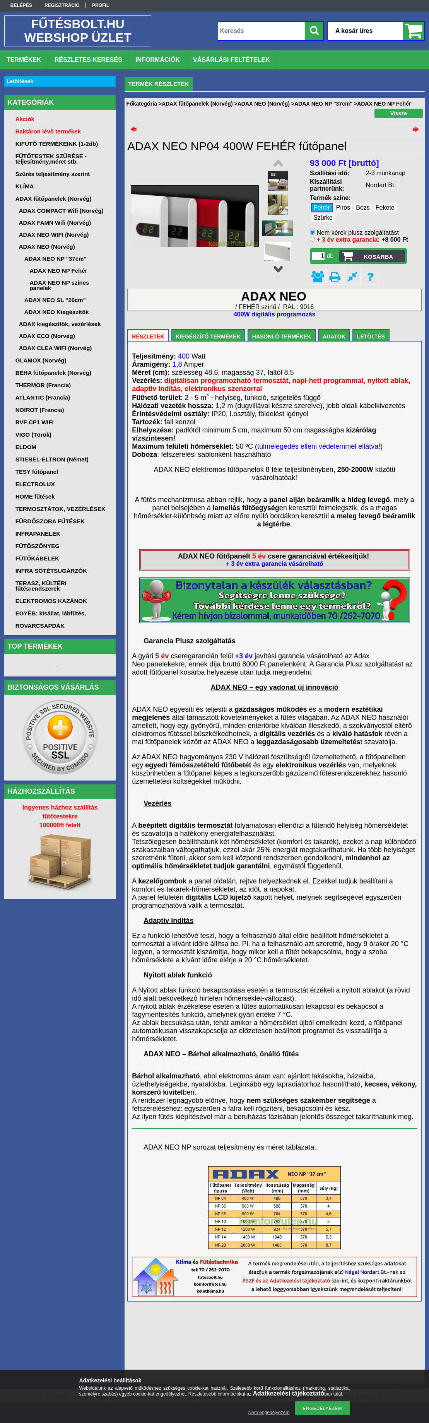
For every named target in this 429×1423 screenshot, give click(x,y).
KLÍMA (24, 186)
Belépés (21, 5)
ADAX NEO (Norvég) (264, 104)
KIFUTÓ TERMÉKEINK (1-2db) (56, 143)
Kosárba (378, 256)
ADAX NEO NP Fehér (58, 270)
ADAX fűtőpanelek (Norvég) (197, 104)
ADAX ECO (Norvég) (47, 336)
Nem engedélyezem (269, 1412)
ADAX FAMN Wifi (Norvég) (55, 222)
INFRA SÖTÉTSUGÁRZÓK (51, 570)
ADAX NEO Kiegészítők (56, 312)
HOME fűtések (35, 496)
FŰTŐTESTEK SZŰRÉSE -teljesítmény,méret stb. (51, 159)
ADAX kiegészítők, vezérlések (60, 324)
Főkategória (141, 104)
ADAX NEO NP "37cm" (323, 104)
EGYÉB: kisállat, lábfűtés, (50, 613)
